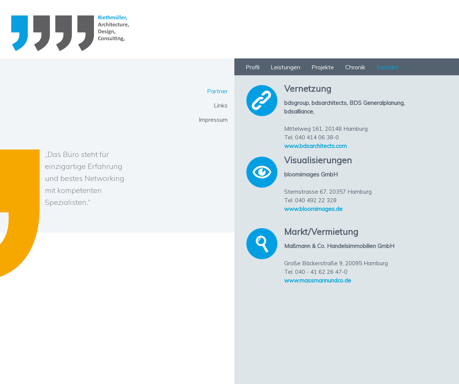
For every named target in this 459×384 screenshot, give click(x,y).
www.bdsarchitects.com (315, 145)
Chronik (355, 67)
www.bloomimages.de (313, 208)
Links (221, 105)
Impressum (213, 119)
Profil (252, 67)
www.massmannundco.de (317, 280)
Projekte (322, 67)
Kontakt (387, 67)
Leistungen (285, 67)
